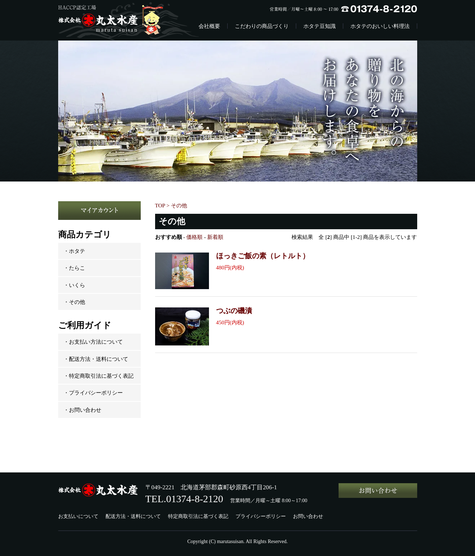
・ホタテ (74, 251)
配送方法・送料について (133, 516)
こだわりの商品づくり (262, 26)
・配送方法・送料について (96, 359)
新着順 (215, 237)
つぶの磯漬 (234, 311)
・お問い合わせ (82, 410)
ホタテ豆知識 (319, 26)
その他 (179, 205)
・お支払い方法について (93, 342)
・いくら (74, 285)
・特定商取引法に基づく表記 (99, 376)
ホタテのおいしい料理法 (380, 26)
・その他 (74, 302)
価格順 (194, 237)
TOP (160, 205)
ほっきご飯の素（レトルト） (262, 256)
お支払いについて (78, 516)
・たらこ (74, 268)
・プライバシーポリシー (93, 393)
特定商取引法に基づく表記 (198, 516)
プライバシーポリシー (261, 516)
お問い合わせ (308, 516)
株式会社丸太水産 (116, 20)
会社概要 (209, 26)
